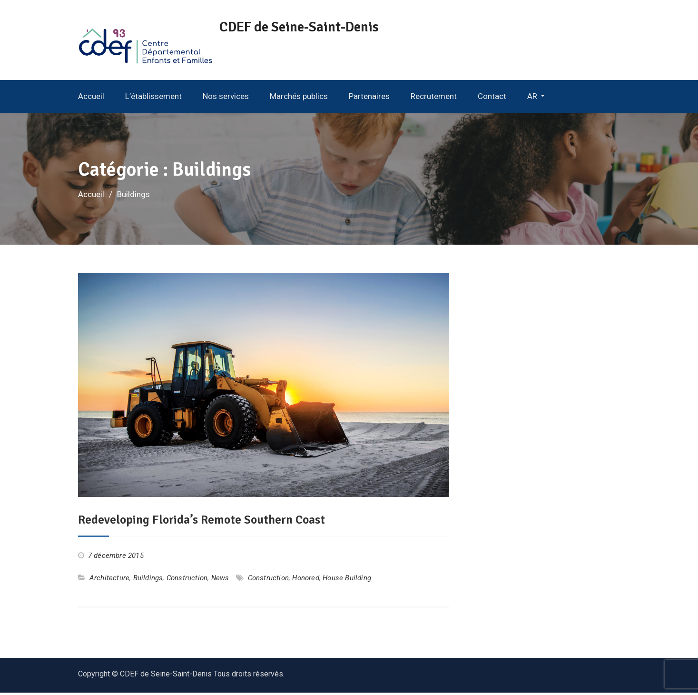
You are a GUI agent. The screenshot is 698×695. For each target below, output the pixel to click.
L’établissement (153, 99)
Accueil (91, 99)
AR (532, 99)
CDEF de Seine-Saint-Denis (310, 27)
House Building (347, 580)
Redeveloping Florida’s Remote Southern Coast (203, 522)
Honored (305, 580)
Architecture (109, 580)
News (220, 580)
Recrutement (434, 99)
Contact (492, 99)
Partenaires (369, 99)
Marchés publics (299, 99)
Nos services (226, 99)
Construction (187, 580)
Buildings (148, 580)
